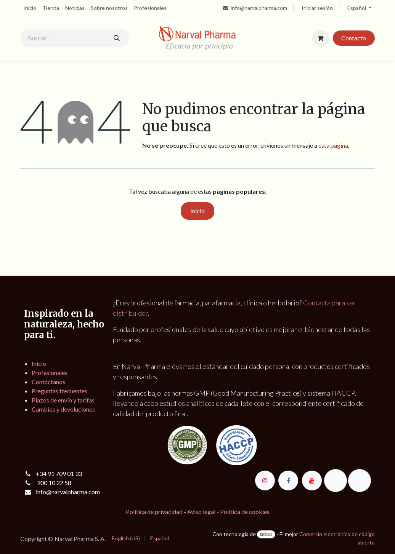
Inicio (197, 210)
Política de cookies (245, 511)
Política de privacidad (154, 511)
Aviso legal (201, 511)
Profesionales (49, 372)
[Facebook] (288, 480)
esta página (333, 145)
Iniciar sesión (317, 8)
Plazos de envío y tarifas (63, 400)
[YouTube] (312, 480)
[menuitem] (29, 8)
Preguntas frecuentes (59, 390)
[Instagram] (265, 480)
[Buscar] (116, 38)
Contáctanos (48, 381)
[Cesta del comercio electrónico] (320, 38)
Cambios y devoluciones (63, 409)
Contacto (353, 38)
